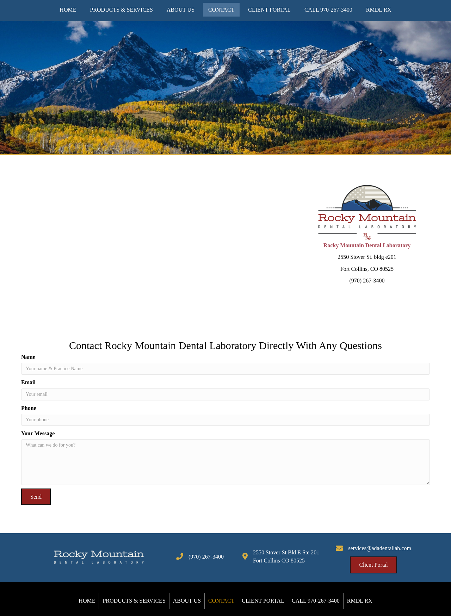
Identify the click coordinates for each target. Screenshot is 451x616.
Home (87, 601)
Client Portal (263, 601)
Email (28, 382)
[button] (36, 497)
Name (28, 357)
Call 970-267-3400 (316, 601)
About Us (187, 601)
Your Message (38, 433)
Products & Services (134, 601)
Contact (221, 601)
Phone (28, 408)
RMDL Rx (359, 601)
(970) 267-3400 (206, 557)
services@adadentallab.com (379, 548)
